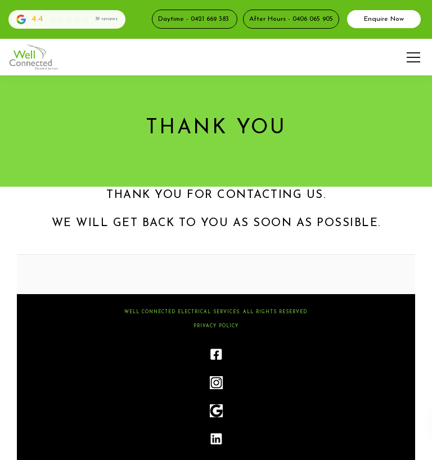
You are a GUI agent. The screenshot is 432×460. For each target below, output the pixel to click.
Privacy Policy (216, 326)
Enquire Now (384, 19)
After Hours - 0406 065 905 (291, 19)
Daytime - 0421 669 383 (194, 19)
